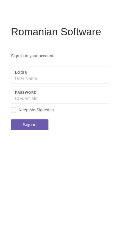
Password (26, 92)
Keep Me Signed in (36, 110)
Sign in (30, 124)
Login (21, 72)
